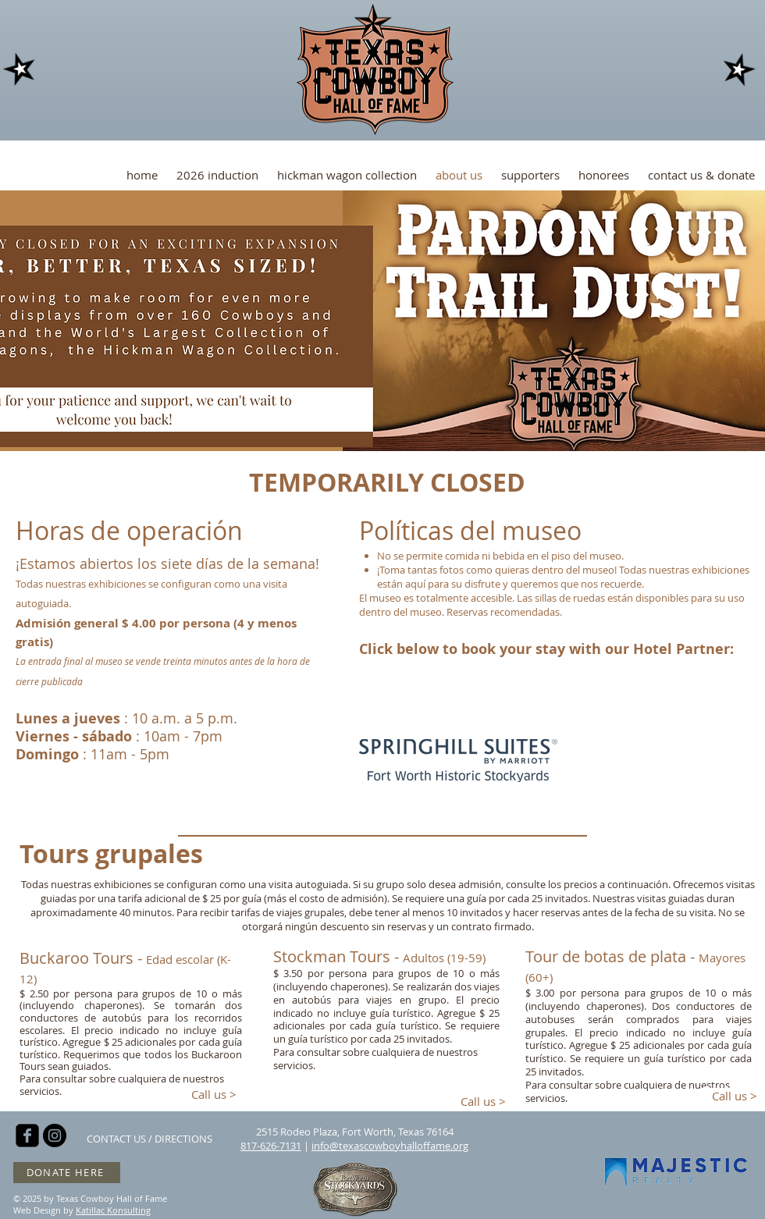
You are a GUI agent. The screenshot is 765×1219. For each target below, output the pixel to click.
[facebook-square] (27, 1135)
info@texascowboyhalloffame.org (389, 1146)
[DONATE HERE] (66, 1172)
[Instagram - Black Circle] (54, 1135)
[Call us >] (214, 1094)
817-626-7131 (270, 1146)
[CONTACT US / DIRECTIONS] (149, 1138)
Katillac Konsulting (113, 1210)
